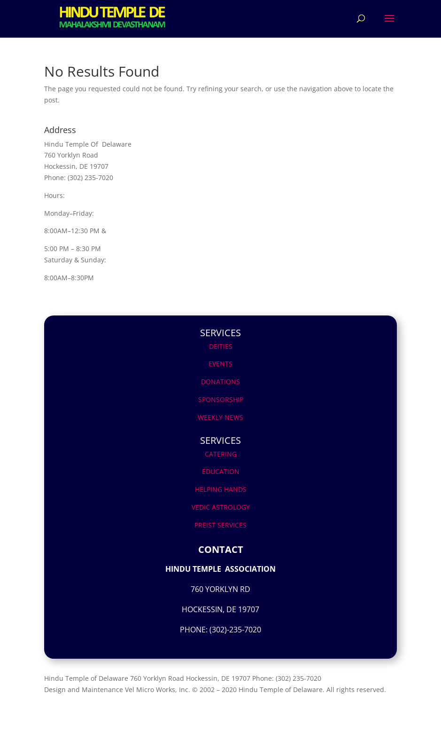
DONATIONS (220, 381)
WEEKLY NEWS (220, 417)
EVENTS (220, 363)
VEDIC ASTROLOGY (221, 507)
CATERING (221, 453)
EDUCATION (221, 471)
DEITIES (220, 346)
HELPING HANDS (221, 489)
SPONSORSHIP (220, 399)
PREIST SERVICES (220, 524)
